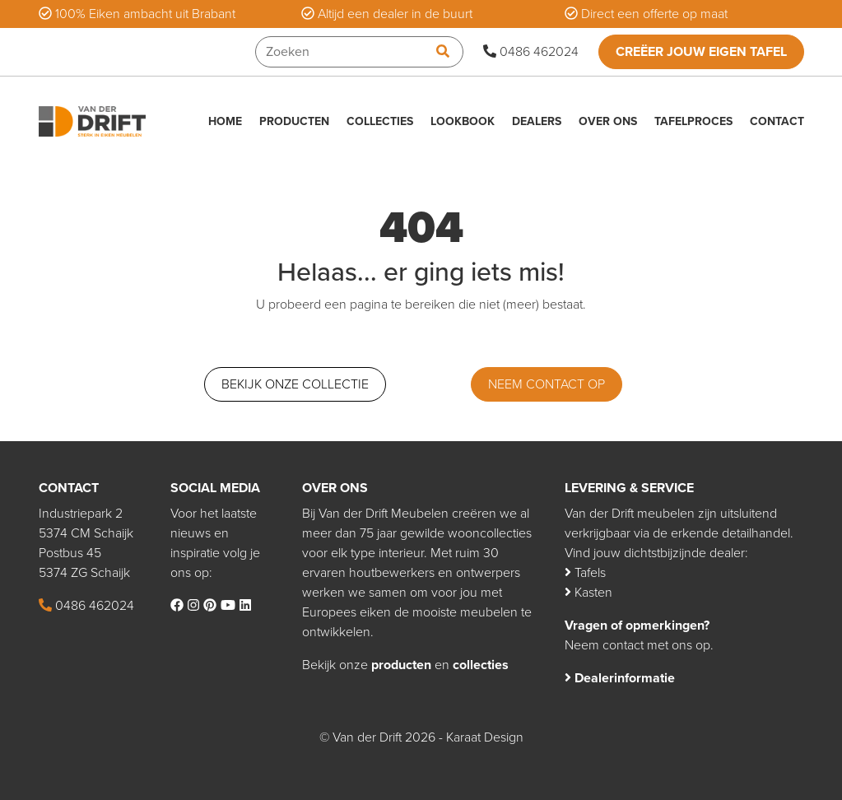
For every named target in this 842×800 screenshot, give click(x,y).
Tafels (585, 573)
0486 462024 (531, 52)
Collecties (380, 121)
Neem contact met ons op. (639, 645)
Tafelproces (693, 121)
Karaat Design (484, 737)
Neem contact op (546, 384)
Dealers (536, 121)
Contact (777, 121)
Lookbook (462, 121)
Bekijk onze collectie (295, 384)
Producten (294, 121)
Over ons (608, 121)
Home (225, 121)
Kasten (588, 592)
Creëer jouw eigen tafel (701, 52)
